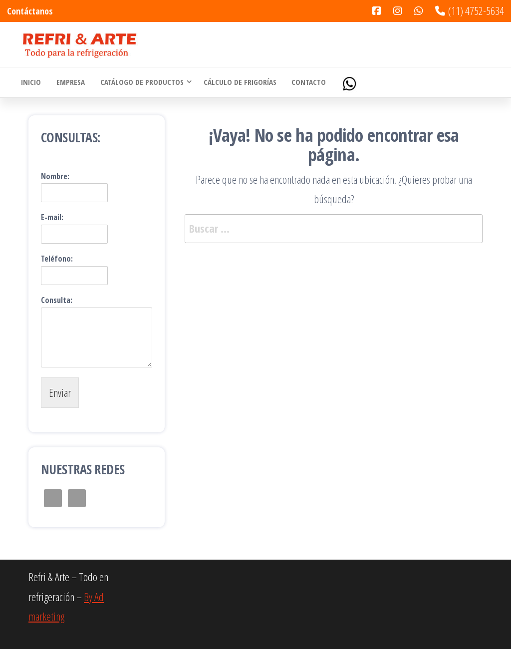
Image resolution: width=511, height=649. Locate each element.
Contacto (307, 82)
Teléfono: (57, 259)
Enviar (60, 392)
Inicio (31, 82)
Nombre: (55, 176)
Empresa (70, 82)
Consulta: (56, 300)
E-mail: (52, 217)
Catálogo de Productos (141, 82)
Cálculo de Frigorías (239, 82)
